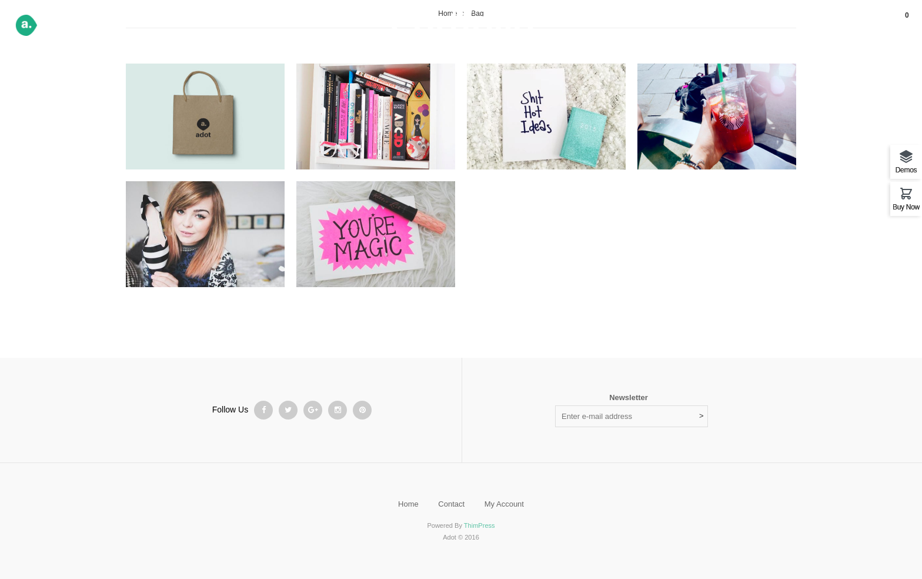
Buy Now (906, 207)
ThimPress (479, 525)
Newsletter (628, 397)
